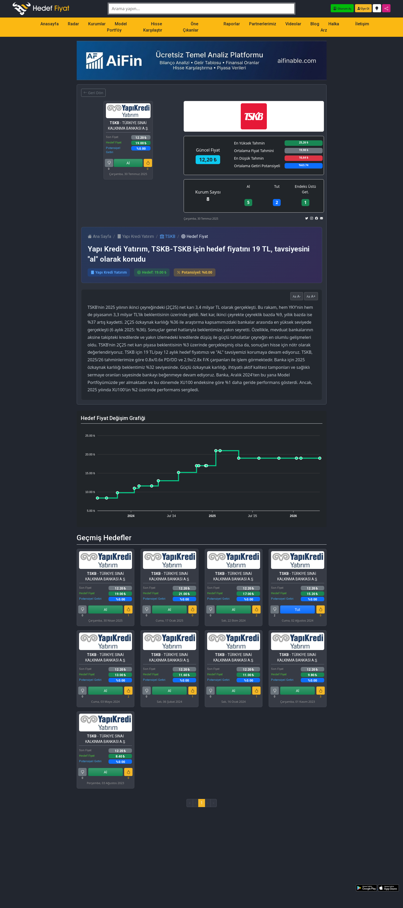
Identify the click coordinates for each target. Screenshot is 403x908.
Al (128, 162)
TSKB (167, 236)
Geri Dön (93, 92)
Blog (314, 23)
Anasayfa (49, 23)
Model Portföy (117, 27)
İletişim (362, 23)
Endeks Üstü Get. (305, 189)
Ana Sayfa (99, 236)
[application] (201, 473)
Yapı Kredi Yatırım (135, 236)
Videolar (293, 23)
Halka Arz (330, 27)
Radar (73, 23)
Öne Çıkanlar (191, 27)
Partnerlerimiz (262, 23)
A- (297, 296)
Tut (277, 186)
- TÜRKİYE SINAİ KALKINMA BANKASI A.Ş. (128, 125)
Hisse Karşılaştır (152, 27)
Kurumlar (97, 23)
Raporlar (232, 23)
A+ (311, 296)
